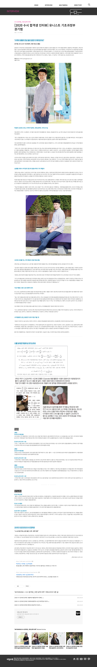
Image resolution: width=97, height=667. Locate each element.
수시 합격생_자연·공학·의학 (34, 592)
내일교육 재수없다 (14, 4)
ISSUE (36, 5)
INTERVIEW (48, 5)
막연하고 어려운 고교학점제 (24, 564)
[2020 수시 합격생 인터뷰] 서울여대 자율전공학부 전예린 (28, 597)
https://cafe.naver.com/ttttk (23, 561)
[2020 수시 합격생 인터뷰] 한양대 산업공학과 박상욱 (27, 605)
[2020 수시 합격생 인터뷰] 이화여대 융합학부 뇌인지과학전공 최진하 (31, 601)
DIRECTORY (78, 5)
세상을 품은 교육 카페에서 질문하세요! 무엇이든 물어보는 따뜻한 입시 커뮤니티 (36, 566)
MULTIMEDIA (63, 5)
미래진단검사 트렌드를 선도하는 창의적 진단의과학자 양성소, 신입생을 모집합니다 (37, 577)
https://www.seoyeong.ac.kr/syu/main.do (26, 572)
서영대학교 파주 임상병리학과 (24, 575)
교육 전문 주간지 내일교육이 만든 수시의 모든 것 (28, 614)
